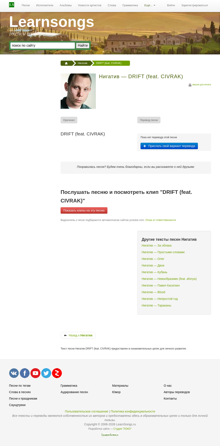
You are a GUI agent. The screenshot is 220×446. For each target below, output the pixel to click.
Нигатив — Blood (153, 292)
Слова (112, 5)
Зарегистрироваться (194, 5)
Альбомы (66, 5)
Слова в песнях (20, 392)
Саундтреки (17, 405)
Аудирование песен (74, 392)
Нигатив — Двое (153, 265)
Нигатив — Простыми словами (163, 252)
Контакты (170, 398)
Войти (171, 5)
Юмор (116, 392)
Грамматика (130, 5)
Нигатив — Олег (153, 259)
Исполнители (44, 5)
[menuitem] (25, 5)
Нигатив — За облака (156, 245)
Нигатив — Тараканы (156, 305)
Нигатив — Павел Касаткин (161, 285)
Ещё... (149, 5)
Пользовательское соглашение (86, 411)
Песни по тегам (20, 385)
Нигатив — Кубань (154, 272)
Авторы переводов (177, 392)
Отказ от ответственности (160, 220)
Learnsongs (51, 21)
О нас (168, 385)
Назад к (78, 335)
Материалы (120, 385)
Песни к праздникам (23, 398)
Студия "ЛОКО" (122, 428)
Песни (26, 5)
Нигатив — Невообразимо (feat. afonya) (169, 278)
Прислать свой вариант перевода (169, 146)
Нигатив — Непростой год (160, 298)
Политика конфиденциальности (133, 411)
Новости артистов (89, 5)
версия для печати (199, 85)
